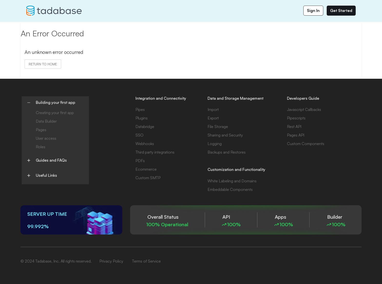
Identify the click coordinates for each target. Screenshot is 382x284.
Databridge (144, 126)
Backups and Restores (227, 152)
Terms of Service (146, 261)
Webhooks (144, 143)
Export (213, 118)
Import (213, 109)
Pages (41, 129)
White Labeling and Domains (232, 180)
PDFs (140, 160)
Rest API (294, 126)
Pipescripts (296, 118)
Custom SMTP (148, 177)
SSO (139, 135)
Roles (40, 146)
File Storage (218, 126)
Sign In (313, 10)
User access (46, 138)
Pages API (295, 135)
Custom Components (305, 143)
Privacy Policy (111, 261)
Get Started (341, 10)
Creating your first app (55, 112)
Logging (215, 143)
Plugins (141, 118)
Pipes (140, 109)
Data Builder (46, 121)
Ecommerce (146, 169)
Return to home (43, 64)
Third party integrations (154, 152)
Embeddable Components (230, 189)
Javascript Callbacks (304, 109)
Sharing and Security (225, 135)
